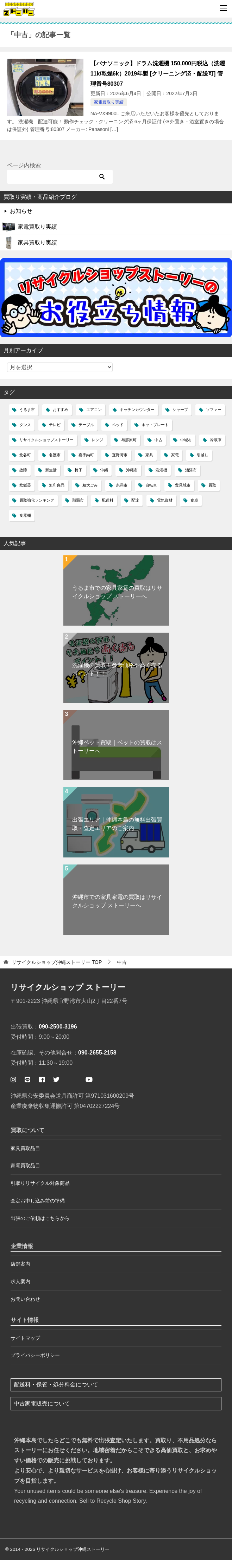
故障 (23, 470)
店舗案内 (20, 1264)
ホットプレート (155, 425)
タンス (25, 425)
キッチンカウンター (137, 409)
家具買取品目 (25, 1148)
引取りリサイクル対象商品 (40, 1183)
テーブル (86, 425)
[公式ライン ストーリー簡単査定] (27, 1079)
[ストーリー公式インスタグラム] (13, 1079)
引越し (202, 455)
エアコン (94, 409)
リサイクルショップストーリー (46, 440)
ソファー (213, 409)
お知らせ (21, 211)
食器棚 (25, 515)
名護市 (55, 455)
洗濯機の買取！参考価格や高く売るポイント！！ (117, 669)
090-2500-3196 (58, 1027)
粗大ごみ (90, 485)
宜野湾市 (119, 455)
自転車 (151, 485)
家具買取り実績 (37, 243)
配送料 (107, 500)
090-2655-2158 (97, 1053)
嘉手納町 (86, 455)
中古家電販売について (42, 1403)
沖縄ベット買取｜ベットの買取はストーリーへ (117, 746)
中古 (158, 440)
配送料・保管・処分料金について (56, 1385)
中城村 (186, 440)
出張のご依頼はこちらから (40, 1218)
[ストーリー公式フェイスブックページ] (42, 1079)
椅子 (78, 470)
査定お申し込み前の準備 (38, 1200)
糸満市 (121, 485)
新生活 (51, 470)
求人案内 (20, 1281)
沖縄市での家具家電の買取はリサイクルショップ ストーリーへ (117, 901)
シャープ (180, 409)
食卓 (194, 500)
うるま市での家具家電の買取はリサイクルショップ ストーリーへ (117, 592)
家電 (175, 455)
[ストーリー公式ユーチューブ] (89, 1079)
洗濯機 (161, 470)
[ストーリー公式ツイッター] (56, 1079)
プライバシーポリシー (35, 1355)
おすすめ (60, 409)
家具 (149, 455)
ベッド (118, 425)
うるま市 (27, 409)
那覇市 (78, 500)
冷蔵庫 (215, 440)
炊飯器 (25, 485)
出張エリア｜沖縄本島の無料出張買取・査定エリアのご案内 (117, 824)
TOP (57, 962)
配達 (135, 500)
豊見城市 (182, 485)
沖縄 (104, 470)
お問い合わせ (25, 1299)
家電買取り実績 (109, 102)
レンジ (97, 440)
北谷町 (25, 455)
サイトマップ (25, 1338)
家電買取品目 (25, 1165)
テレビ (55, 425)
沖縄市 (132, 470)
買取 (212, 485)
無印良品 (56, 485)
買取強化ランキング (36, 500)
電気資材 (165, 500)
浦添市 (191, 470)
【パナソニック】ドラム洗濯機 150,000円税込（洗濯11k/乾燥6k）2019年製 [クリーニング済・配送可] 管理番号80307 (157, 73)
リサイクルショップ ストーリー (68, 987)
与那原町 (129, 440)
